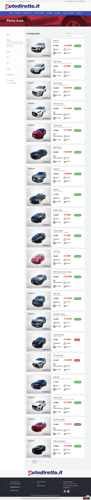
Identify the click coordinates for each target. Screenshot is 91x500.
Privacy (50, 495)
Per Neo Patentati (12, 83)
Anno (8, 63)
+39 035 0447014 (69, 1)
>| (46, 461)
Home (10, 13)
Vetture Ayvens (39, 13)
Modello (8, 40)
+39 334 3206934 (80, 1)
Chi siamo (18, 13)
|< (27, 461)
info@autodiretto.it (15, 487)
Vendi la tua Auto (68, 13)
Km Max (8, 68)
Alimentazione (10, 45)
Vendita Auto (27, 13)
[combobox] (14, 36)
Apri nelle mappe (14, 490)
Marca (8, 34)
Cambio (8, 51)
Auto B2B (49, 13)
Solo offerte (11, 80)
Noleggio (57, 13)
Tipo (7, 57)
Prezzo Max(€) (10, 74)
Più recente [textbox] (69, 35)
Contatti (79, 13)
